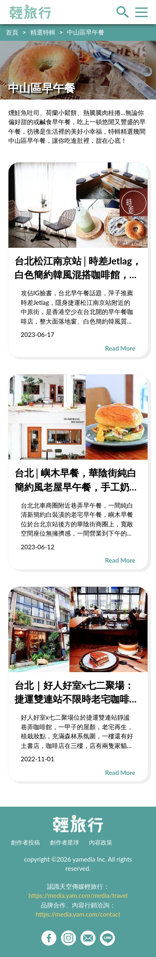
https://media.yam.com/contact (78, 914)
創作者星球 (64, 842)
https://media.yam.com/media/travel (77, 895)
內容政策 (100, 842)
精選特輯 (42, 32)
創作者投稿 (25, 842)
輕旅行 (30, 12)
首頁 (12, 32)
